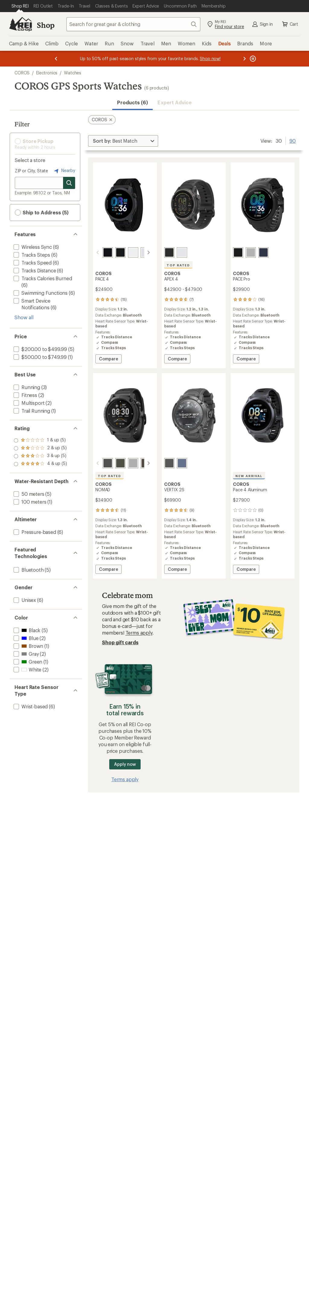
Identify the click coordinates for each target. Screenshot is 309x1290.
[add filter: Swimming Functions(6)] (40, 293)
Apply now (124, 764)
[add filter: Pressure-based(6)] (34, 532)
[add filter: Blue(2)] (25, 638)
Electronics (46, 72)
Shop (45, 25)
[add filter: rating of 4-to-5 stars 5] (40, 440)
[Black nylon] (100, 252)
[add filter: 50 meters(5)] (28, 494)
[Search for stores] (69, 183)
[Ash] (126, 463)
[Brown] (138, 463)
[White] (182, 252)
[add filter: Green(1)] (27, 661)
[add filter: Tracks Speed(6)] (32, 262)
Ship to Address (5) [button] (41, 213)
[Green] (113, 463)
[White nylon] (138, 252)
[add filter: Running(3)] (26, 387)
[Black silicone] (113, 252)
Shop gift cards (120, 642)
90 (292, 140)
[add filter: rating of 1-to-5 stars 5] (40, 464)
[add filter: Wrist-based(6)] (30, 706)
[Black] (169, 252)
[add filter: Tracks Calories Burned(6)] (42, 278)
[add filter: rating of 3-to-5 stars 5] (40, 448)
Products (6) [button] (132, 102)
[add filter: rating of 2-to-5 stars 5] (40, 456)
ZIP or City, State (31, 170)
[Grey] (251, 252)
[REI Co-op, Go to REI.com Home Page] (20, 24)
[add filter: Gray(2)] (25, 654)
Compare (108, 359)
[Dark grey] (100, 463)
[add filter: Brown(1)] (27, 646)
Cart (289, 24)
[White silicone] (126, 252)
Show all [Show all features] (23, 317)
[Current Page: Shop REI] (20, 6)
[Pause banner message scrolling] (252, 58)
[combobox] (133, 24)
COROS (22, 72)
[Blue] (263, 252)
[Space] (169, 463)
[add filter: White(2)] (26, 669)
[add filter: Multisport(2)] (28, 403)
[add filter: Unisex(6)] (24, 600)
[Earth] (182, 463)
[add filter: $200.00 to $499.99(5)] (39, 349)
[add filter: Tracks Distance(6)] (34, 270)
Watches (72, 72)
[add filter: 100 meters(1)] (29, 502)
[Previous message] (56, 58)
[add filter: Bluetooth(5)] (28, 570)
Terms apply (139, 632)
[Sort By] (123, 141)
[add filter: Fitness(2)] (24, 395)
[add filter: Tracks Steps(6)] (31, 255)
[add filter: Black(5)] (26, 630)
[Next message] (244, 58)
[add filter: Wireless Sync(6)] (32, 247)
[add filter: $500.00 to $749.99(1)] (39, 357)
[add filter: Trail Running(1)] (31, 411)
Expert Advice (175, 102)
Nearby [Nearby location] (64, 170)
